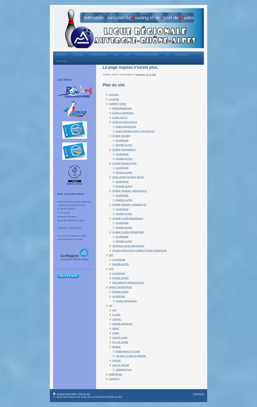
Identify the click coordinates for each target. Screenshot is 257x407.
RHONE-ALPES (124, 145)
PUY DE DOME (120, 342)
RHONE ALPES (120, 292)
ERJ (111, 255)
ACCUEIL (114, 94)
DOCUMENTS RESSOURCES (128, 282)
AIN (114, 310)
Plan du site (84, 394)
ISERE (115, 328)
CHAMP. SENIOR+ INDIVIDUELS (129, 191)
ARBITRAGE (115, 374)
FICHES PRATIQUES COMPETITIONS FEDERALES (139, 250)
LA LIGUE (114, 99)
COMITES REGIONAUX (124, 122)
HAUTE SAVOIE (120, 365)
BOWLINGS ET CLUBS (128, 351)
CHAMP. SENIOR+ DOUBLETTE (129, 204)
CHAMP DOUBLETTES (124, 163)
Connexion (198, 394)
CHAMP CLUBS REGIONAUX (127, 218)
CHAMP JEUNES (121, 136)
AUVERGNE (122, 140)
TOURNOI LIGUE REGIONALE (128, 246)
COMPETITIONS (117, 104)
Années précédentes (126, 301)
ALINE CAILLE (120, 117)
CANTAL (116, 319)
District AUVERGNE (126, 126)
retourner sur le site (146, 74)
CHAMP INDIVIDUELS (124, 149)
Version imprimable (65, 394)
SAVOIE (116, 360)
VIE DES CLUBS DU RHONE (131, 356)
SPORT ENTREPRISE (120, 287)
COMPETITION (124, 370)
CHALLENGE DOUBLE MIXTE (128, 177)
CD (110, 305)
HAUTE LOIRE (120, 337)
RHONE (116, 347)
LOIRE (115, 333)
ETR (111, 269)
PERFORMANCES (122, 108)
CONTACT (114, 379)
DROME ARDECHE (122, 324)
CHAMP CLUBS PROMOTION (128, 232)
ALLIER (116, 314)
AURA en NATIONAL (123, 113)
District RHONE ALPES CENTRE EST (135, 131)
